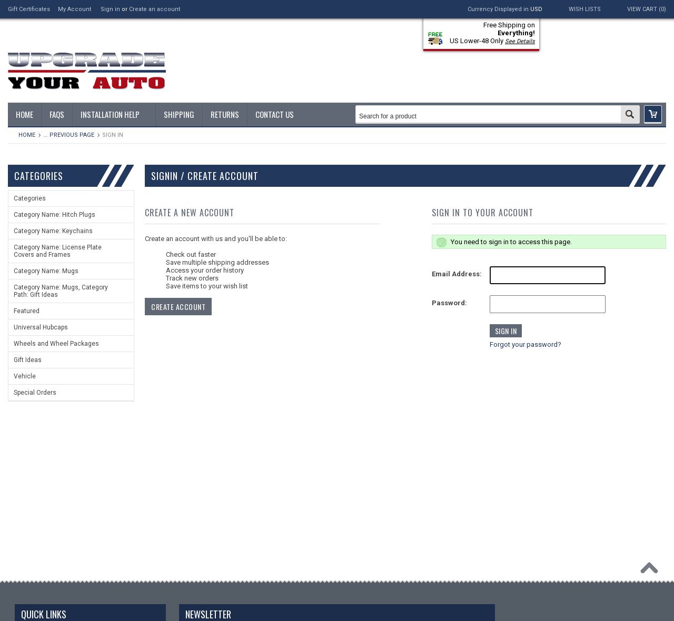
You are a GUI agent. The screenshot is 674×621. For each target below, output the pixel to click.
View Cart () (646, 9)
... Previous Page (68, 135)
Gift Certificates (29, 9)
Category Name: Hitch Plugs (54, 214)
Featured (26, 311)
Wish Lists (585, 9)
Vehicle (25, 376)
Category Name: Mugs (46, 271)
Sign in (110, 9)
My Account (74, 9)
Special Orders (35, 392)
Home (26, 135)
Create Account (178, 306)
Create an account (154, 9)
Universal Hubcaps (41, 327)
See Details (520, 41)
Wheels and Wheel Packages (56, 343)
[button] (653, 114)
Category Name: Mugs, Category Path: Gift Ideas (61, 291)
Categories (30, 198)
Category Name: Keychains (53, 231)
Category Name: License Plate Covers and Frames (58, 251)
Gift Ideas (28, 360)
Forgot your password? (525, 344)
